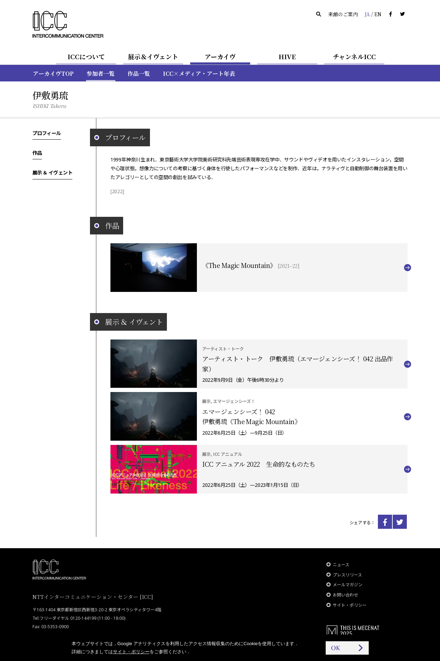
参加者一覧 (100, 73)
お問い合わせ (345, 595)
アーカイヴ (220, 56)
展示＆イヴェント (153, 56)
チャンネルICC (354, 56)
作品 (37, 152)
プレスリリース (347, 575)
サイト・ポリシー (350, 605)
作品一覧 (138, 73)
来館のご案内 (343, 14)
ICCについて (86, 56)
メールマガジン (347, 585)
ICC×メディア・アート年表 (199, 73)
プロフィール (46, 132)
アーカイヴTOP (53, 73)
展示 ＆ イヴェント (52, 172)
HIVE (287, 56)
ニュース (341, 565)
